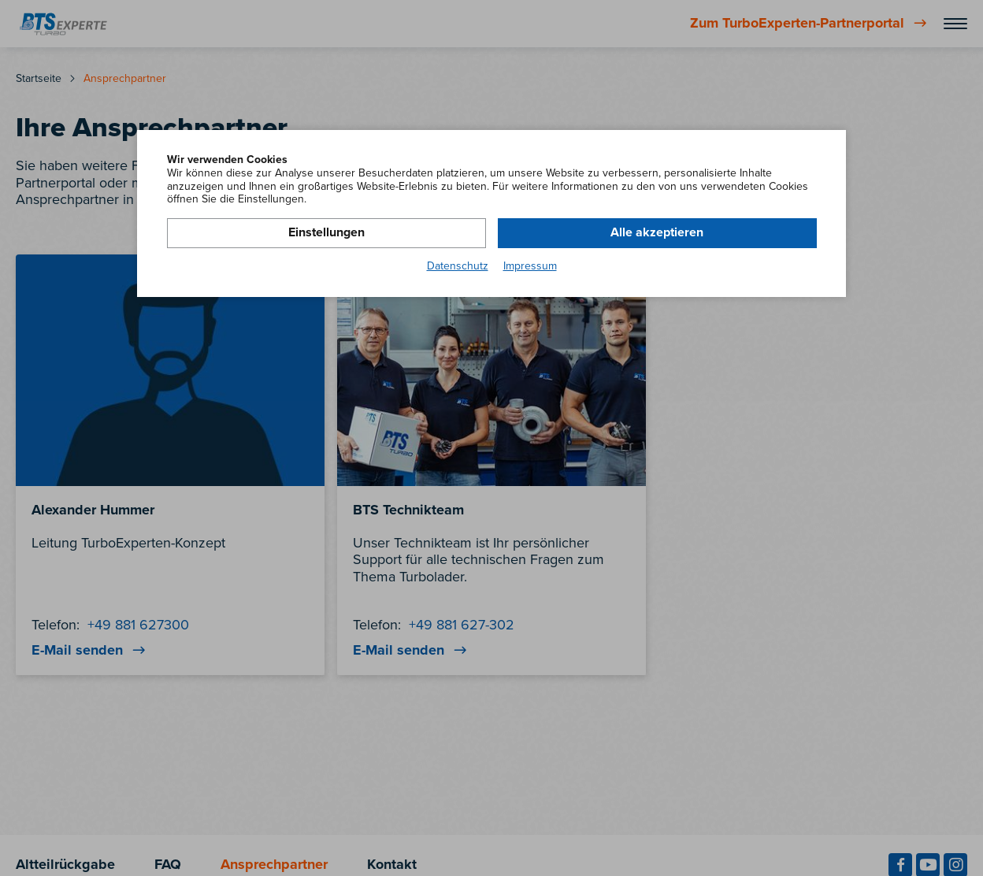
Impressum (530, 266)
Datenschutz (457, 266)
